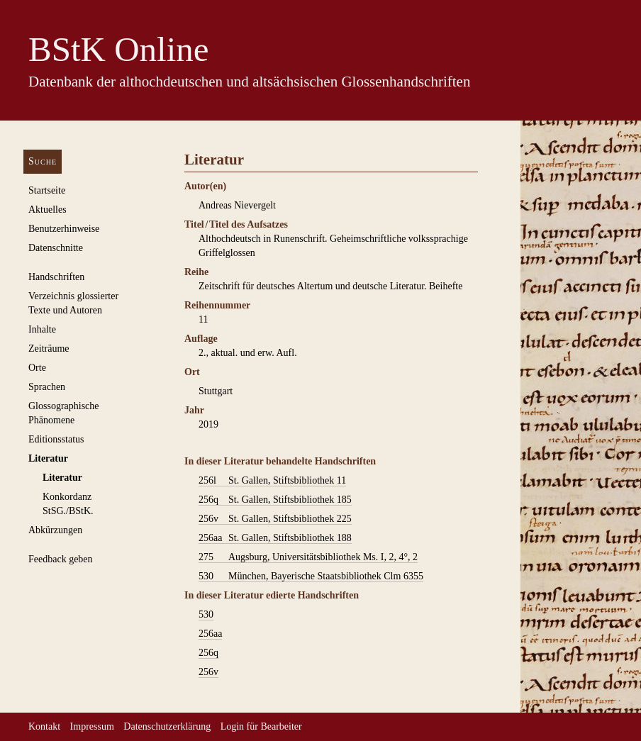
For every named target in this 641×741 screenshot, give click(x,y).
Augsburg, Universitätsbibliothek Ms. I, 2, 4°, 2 (308, 557)
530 (206, 614)
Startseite (46, 190)
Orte (37, 367)
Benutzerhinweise (63, 228)
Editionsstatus (56, 439)
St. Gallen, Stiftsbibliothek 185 (275, 500)
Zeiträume (48, 348)
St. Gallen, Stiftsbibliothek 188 (275, 538)
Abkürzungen (55, 530)
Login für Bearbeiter (261, 726)
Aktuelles (47, 209)
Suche (42, 161)
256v (208, 672)
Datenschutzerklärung (167, 726)
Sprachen (46, 386)
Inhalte (42, 329)
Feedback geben (60, 559)
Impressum (92, 726)
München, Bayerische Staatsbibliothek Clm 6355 (311, 576)
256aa (210, 633)
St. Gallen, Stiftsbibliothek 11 (272, 480)
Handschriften (56, 277)
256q (208, 652)
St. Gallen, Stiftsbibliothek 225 (275, 519)
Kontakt (44, 726)
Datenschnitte (55, 248)
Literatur (48, 458)
